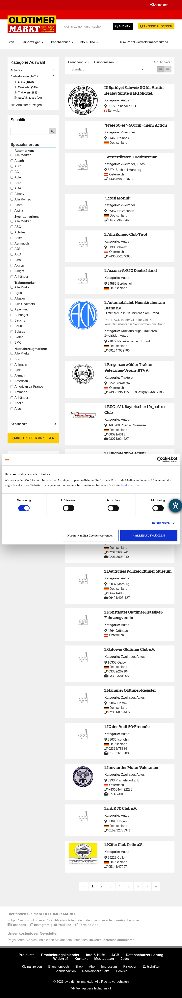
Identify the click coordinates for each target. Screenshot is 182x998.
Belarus (18, 331)
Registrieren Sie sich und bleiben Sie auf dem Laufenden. (71, 940)
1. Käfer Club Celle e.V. (123, 844)
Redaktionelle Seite (96, 971)
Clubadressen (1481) (24, 76)
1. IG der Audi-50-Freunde (127, 726)
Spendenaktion (65, 971)
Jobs (124, 959)
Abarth (17, 160)
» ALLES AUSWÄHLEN (149, 535)
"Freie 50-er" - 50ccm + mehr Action (135, 125)
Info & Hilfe (88, 42)
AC (15, 171)
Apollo (17, 403)
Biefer (17, 337)
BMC (16, 342)
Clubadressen (104, 62)
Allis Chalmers (23, 304)
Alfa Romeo (21, 199)
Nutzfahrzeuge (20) (29, 97)
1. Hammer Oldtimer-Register (130, 690)
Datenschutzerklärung (144, 955)
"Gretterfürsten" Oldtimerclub (130, 157)
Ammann (19, 392)
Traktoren (150, 331)
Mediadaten (104, 959)
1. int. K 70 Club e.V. (120, 808)
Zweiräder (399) (27, 87)
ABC (16, 166)
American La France (27, 386)
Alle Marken (21, 155)
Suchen (123, 26)
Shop (79, 966)
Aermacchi (20, 243)
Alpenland (20, 309)
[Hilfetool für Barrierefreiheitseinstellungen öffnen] (175, 505)
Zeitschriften (151, 966)
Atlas (16, 408)
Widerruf (60, 959)
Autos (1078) (25, 82)
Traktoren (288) (27, 92)
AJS (15, 248)
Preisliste (27, 955)
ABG (16, 359)
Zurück (16, 70)
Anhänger (19, 276)
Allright (17, 271)
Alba (16, 260)
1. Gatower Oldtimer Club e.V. (129, 649)
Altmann (18, 375)
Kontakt (81, 959)
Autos (125, 100)
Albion (17, 370)
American (19, 381)
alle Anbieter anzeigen (26, 105)
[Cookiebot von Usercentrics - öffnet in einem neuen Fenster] (160, 459)
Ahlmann (19, 364)
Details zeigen (161, 522)
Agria (16, 293)
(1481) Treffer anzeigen (33, 438)
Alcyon (17, 265)
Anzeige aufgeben (156, 26)
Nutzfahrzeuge (131, 331)
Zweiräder (128, 132)
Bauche (18, 320)
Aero (16, 183)
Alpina (17, 210)
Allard (17, 205)
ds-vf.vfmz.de (129, 485)
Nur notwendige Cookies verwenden (90, 535)
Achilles (18, 232)
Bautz (17, 326)
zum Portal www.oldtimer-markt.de (144, 42)
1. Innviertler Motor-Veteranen (131, 767)
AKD (16, 254)
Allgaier (18, 298)
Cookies (121, 971)
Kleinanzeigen (32, 42)
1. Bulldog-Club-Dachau (125, 453)
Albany (17, 194)
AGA (16, 188)
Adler (16, 177)
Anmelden (159, 5)
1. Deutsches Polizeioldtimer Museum (137, 571)
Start (11, 42)
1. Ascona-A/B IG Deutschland (130, 270)
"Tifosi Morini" (117, 198)
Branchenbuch (61, 42)
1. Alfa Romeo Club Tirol (125, 234)
